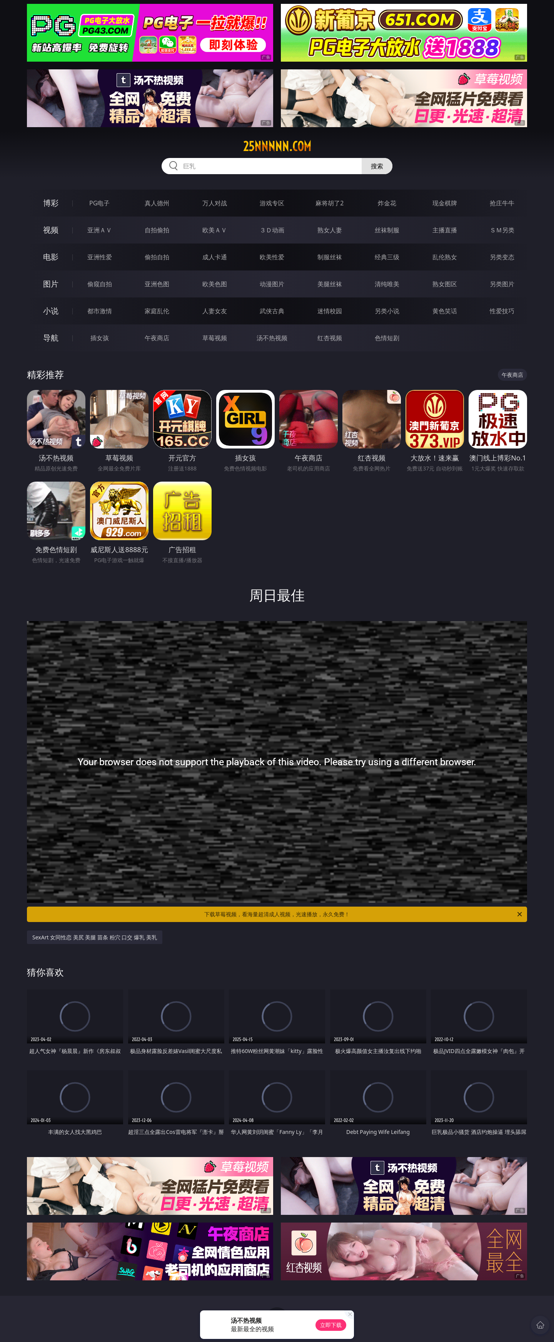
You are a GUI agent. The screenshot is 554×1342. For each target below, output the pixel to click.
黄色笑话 (444, 311)
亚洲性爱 (99, 257)
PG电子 (99, 203)
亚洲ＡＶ (99, 230)
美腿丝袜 (329, 284)
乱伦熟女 (444, 257)
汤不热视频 (272, 338)
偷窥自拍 (99, 284)
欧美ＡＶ (214, 230)
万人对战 (214, 203)
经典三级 (387, 257)
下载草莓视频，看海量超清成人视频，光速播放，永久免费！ (363, 914)
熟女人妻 (329, 230)
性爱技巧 (502, 311)
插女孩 (99, 338)
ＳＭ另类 (502, 230)
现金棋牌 (444, 203)
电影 (50, 257)
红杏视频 (329, 338)
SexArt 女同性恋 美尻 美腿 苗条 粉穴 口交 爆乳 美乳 (94, 937)
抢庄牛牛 (502, 203)
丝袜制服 (387, 230)
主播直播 (444, 230)
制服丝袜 (329, 257)
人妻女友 (214, 311)
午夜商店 (157, 338)
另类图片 (502, 284)
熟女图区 (444, 284)
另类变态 (502, 257)
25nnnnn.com (277, 146)
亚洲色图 (157, 284)
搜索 (377, 166)
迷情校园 (329, 311)
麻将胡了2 (329, 203)
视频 (50, 230)
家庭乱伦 (157, 311)
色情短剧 (387, 338)
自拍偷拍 (157, 230)
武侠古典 (272, 311)
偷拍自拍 (157, 257)
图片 (50, 284)
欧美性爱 (272, 257)
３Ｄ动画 (272, 230)
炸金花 (387, 203)
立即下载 (331, 1325)
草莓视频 (214, 338)
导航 (50, 338)
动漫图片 (272, 284)
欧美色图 (214, 284)
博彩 (50, 203)
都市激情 (99, 311)
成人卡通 (214, 257)
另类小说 (387, 311)
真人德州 (157, 203)
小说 (50, 311)
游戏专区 (272, 203)
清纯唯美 (387, 284)
